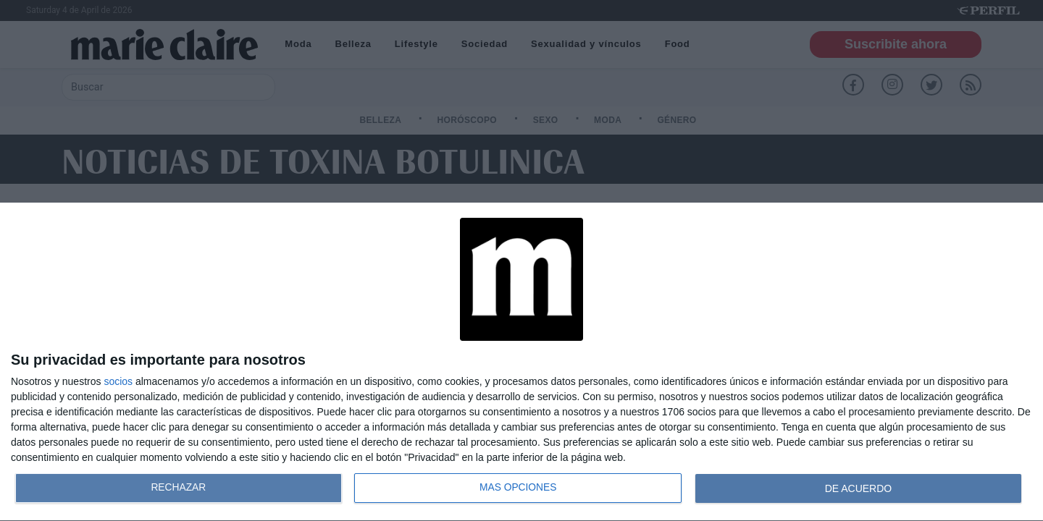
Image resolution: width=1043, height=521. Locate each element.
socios (118, 381)
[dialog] (521, 362)
